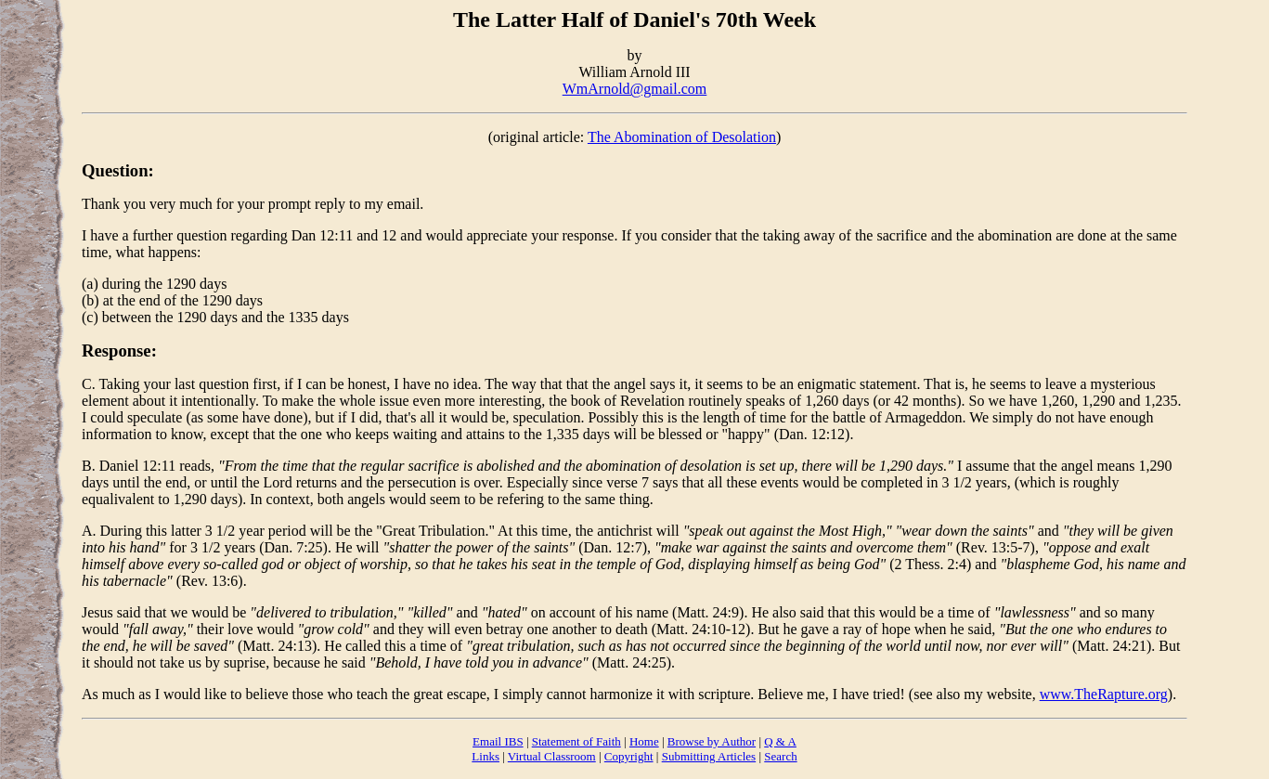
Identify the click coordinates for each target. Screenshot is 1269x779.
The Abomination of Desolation (682, 137)
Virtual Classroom (552, 756)
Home (644, 741)
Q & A (780, 741)
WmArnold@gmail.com (635, 89)
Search (780, 756)
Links (485, 756)
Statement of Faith (576, 741)
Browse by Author (711, 741)
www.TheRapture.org (1104, 694)
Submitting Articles (709, 756)
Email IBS (498, 741)
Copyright (629, 756)
